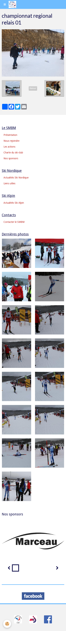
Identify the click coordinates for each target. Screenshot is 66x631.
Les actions (9, 146)
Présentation (10, 135)
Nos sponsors (11, 158)
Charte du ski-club (13, 152)
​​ (18, 619)
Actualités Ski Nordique (16, 177)
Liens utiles (9, 183)
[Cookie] (7, 624)
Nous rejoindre (11, 140)
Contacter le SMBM (14, 222)
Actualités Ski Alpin (14, 202)
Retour (33, 88)
